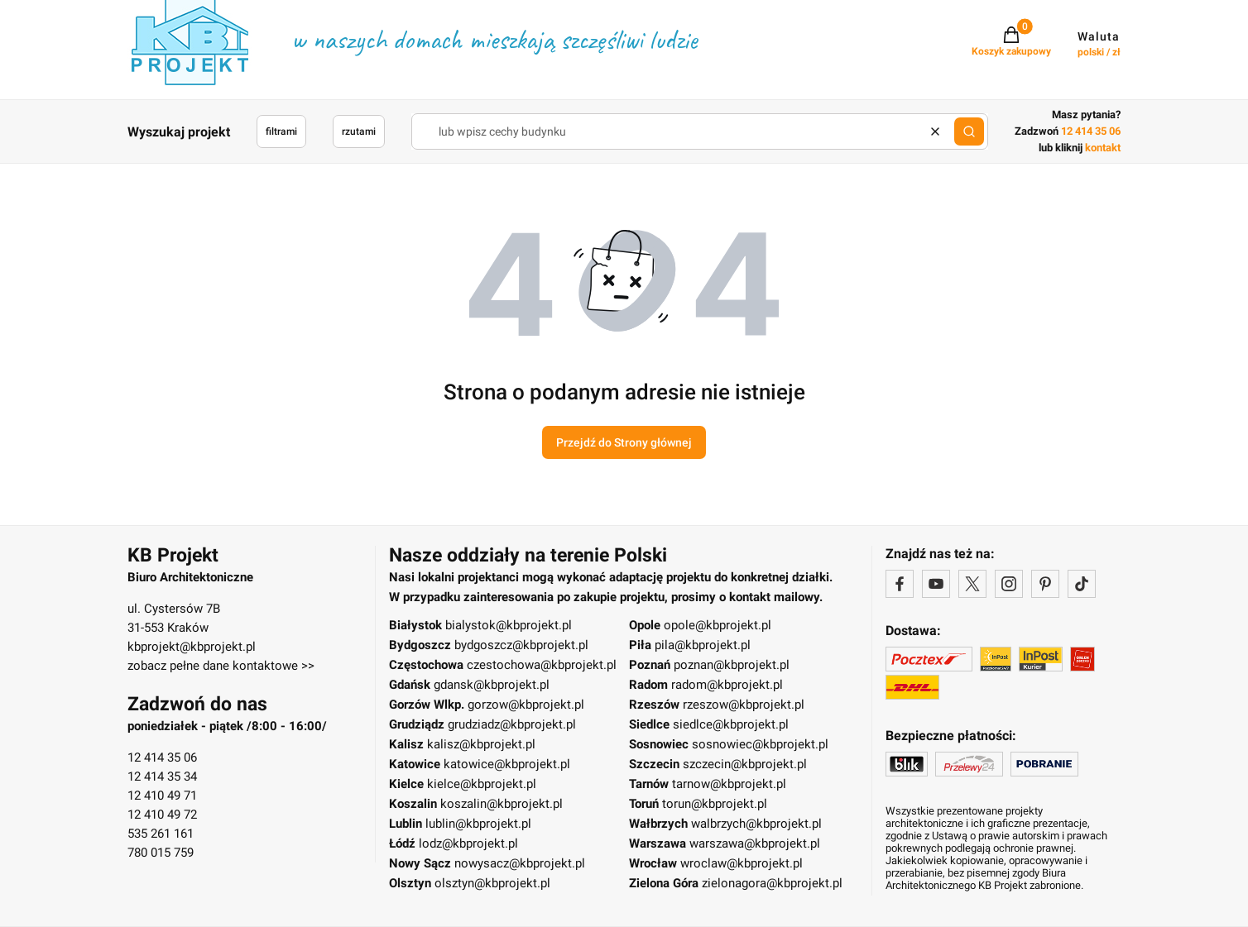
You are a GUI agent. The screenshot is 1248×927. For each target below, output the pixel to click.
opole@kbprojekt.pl (717, 625)
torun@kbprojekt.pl (714, 803)
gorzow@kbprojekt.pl (526, 704)
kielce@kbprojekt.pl (481, 783)
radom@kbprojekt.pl (727, 684)
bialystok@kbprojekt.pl (508, 625)
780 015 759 (160, 852)
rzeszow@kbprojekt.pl (743, 704)
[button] (969, 131)
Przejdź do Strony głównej (624, 442)
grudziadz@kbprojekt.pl (512, 724)
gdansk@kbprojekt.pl (492, 684)
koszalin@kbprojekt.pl (501, 803)
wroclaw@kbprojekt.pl (741, 863)
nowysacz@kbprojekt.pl (519, 863)
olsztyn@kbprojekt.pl (492, 883)
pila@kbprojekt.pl (703, 645)
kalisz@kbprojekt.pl (481, 744)
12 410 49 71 (162, 795)
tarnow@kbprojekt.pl (729, 783)
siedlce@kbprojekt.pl (731, 724)
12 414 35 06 (162, 757)
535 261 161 (160, 833)
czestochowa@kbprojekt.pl (542, 664)
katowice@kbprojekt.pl (507, 764)
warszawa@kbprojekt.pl (754, 843)
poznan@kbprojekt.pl (732, 664)
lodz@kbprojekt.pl (468, 843)
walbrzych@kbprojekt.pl (756, 823)
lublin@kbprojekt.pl (478, 823)
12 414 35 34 (162, 776)
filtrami (281, 131)
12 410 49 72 (162, 814)
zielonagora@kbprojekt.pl (772, 883)
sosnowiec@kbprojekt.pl (760, 744)
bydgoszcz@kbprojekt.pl (521, 645)
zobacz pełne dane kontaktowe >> (220, 665)
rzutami (359, 131)
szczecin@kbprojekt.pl (745, 764)
